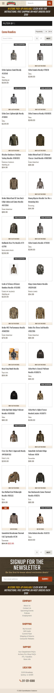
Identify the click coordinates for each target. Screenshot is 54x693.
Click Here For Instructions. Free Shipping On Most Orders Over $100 (27, 12)
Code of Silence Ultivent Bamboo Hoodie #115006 (11, 286)
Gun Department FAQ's (26, 652)
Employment (27, 616)
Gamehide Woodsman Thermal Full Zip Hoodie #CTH (13, 535)
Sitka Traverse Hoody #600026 (39, 113)
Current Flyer (27, 634)
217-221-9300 (27, 681)
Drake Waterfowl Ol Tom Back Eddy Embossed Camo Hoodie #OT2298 (13, 202)
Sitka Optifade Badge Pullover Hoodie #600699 (13, 411)
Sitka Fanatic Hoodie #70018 (39, 243)
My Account (27, 629)
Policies (27, 613)
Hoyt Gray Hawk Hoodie (10, 369)
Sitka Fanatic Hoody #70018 (38, 70)
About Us (27, 606)
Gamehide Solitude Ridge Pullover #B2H (37, 452)
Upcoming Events (27, 611)
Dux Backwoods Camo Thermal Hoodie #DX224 (39, 494)
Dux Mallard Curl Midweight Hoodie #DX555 (12, 494)
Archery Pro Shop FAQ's (27, 654)
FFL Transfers (27, 657)
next (48, 38)
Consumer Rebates (27, 639)
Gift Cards (27, 631)
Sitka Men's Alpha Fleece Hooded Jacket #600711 (37, 411)
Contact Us (27, 608)
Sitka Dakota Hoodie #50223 (39, 533)
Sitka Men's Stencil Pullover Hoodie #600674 (38, 370)
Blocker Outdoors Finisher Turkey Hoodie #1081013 (11, 156)
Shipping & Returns (27, 636)
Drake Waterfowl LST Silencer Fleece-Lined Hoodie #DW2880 (40, 156)
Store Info (27, 659)
